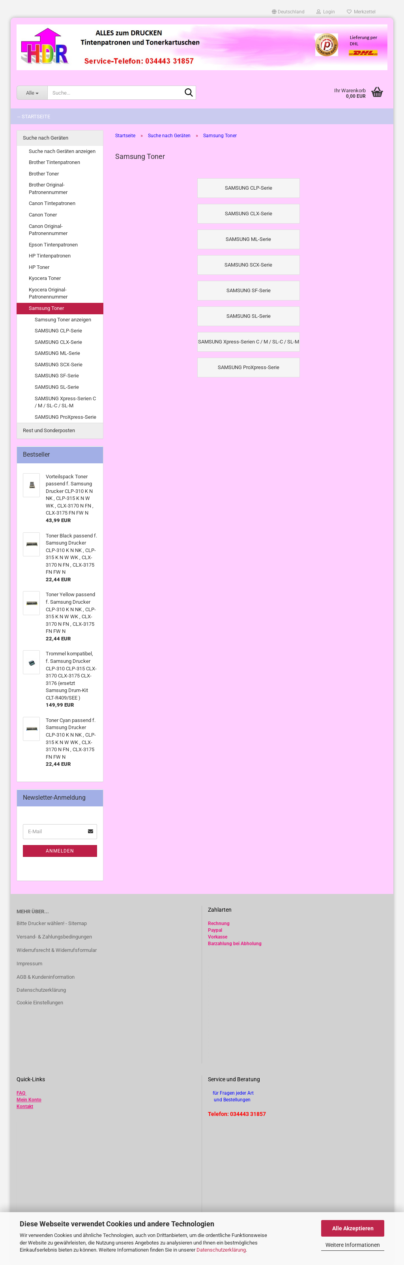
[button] (288, 12)
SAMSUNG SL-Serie (57, 387)
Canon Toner (43, 215)
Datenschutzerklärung (221, 1250)
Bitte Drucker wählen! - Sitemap (52, 923)
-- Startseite (33, 116)
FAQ (21, 1093)
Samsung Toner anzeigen (63, 320)
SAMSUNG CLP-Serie (58, 331)
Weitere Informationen (352, 1245)
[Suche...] (32, 93)
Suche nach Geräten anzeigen (62, 151)
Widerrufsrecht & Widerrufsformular (57, 950)
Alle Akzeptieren (353, 1228)
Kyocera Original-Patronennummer (48, 293)
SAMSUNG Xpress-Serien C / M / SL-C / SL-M (65, 402)
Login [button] (325, 12)
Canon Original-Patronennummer (48, 230)
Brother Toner (44, 174)
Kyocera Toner (45, 278)
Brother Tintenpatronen (54, 162)
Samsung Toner (46, 308)
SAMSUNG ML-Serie (57, 353)
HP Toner (39, 267)
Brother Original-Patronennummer (48, 188)
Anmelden (60, 851)
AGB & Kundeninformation (46, 977)
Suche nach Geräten (45, 138)
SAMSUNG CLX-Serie (58, 342)
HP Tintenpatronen (50, 256)
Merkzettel (361, 12)
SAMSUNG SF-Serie (57, 376)
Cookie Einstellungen (40, 1003)
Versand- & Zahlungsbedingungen (54, 937)
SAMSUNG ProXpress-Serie (65, 417)
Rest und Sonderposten (49, 430)
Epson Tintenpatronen (53, 245)
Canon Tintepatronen (52, 203)
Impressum (29, 963)
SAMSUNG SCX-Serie (58, 365)
